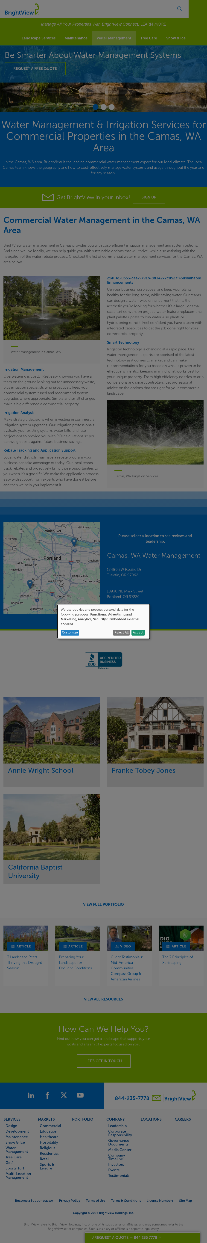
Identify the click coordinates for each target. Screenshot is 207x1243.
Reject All (121, 632)
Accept (138, 632)
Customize (70, 632)
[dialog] (104, 621)
